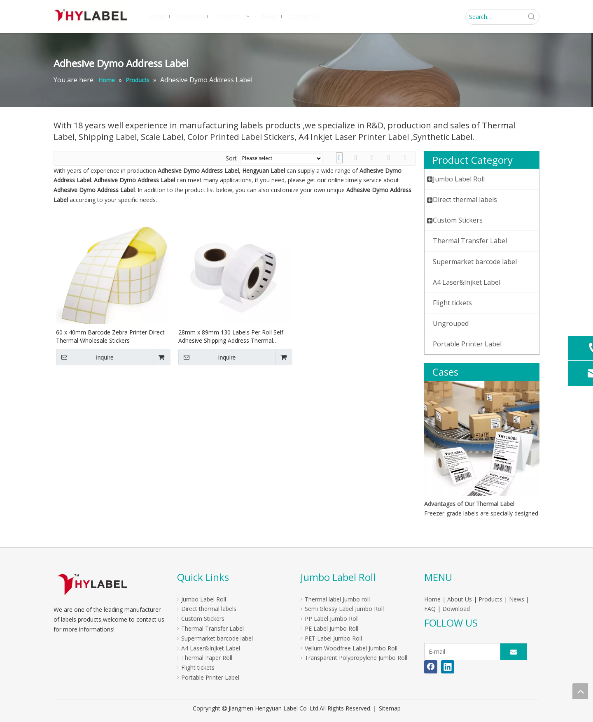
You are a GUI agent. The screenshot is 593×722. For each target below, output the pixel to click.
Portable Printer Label (210, 677)
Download (456, 609)
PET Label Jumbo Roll (333, 638)
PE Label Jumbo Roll (331, 628)
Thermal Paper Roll (206, 658)
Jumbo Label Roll (203, 599)
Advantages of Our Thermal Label (469, 504)
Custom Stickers (202, 618)
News (516, 599)
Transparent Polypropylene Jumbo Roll (356, 658)
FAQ (430, 609)
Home (432, 599)
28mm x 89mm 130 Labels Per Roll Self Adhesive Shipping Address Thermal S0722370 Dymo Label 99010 (230, 336)
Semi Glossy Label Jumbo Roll (344, 609)
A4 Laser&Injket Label (210, 648)
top (580, 691)
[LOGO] (92, 584)
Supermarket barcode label (217, 638)
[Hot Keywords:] (531, 16)
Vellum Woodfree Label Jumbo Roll (351, 648)
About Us (459, 599)
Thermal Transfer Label (212, 628)
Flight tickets (198, 667)
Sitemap (390, 708)
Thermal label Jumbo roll (337, 599)
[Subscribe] (513, 651)
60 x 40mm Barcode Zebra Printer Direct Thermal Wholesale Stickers (110, 336)
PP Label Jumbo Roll (332, 618)
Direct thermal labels (208, 609)
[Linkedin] (447, 666)
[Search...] (495, 16)
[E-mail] (460, 651)
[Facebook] (430, 666)
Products (490, 599)
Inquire (85, 357)
